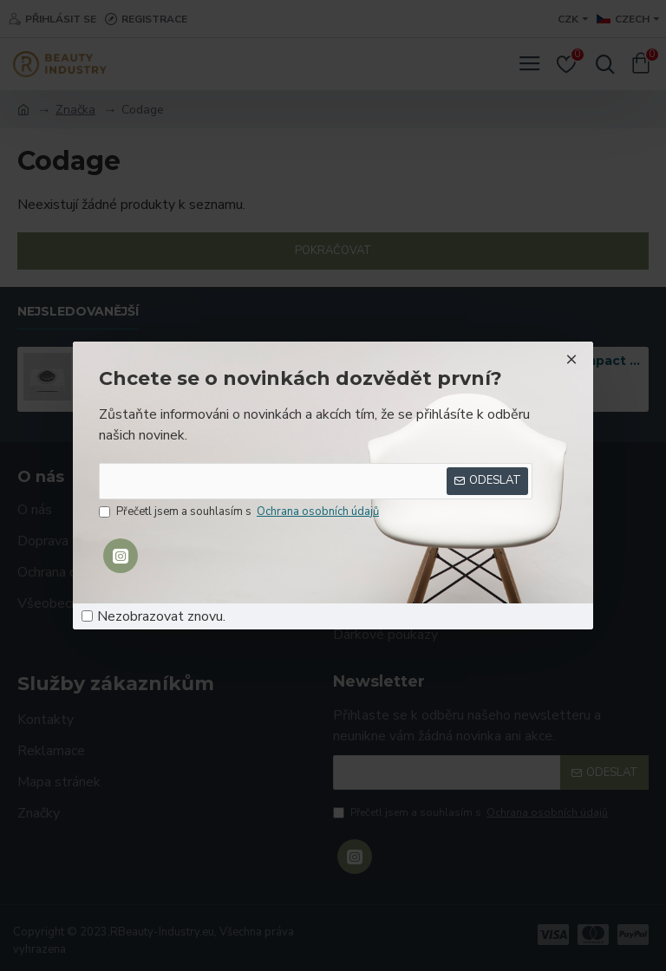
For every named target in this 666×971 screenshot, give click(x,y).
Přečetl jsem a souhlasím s (240, 512)
